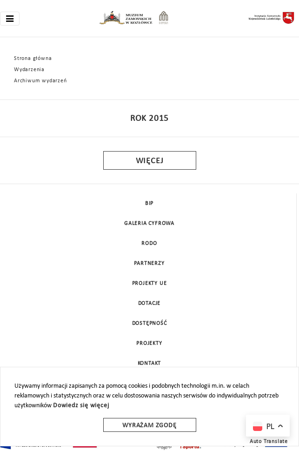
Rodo (149, 243)
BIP (149, 203)
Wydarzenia (29, 70)
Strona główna (33, 58)
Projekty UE (149, 283)
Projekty (149, 343)
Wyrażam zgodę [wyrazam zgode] (149, 425)
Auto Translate (269, 441)
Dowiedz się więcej (81, 405)
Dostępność (149, 323)
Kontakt (149, 363)
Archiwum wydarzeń (40, 81)
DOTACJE (149, 303)
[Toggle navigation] (10, 19)
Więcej (150, 161)
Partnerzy (149, 263)
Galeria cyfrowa (149, 223)
